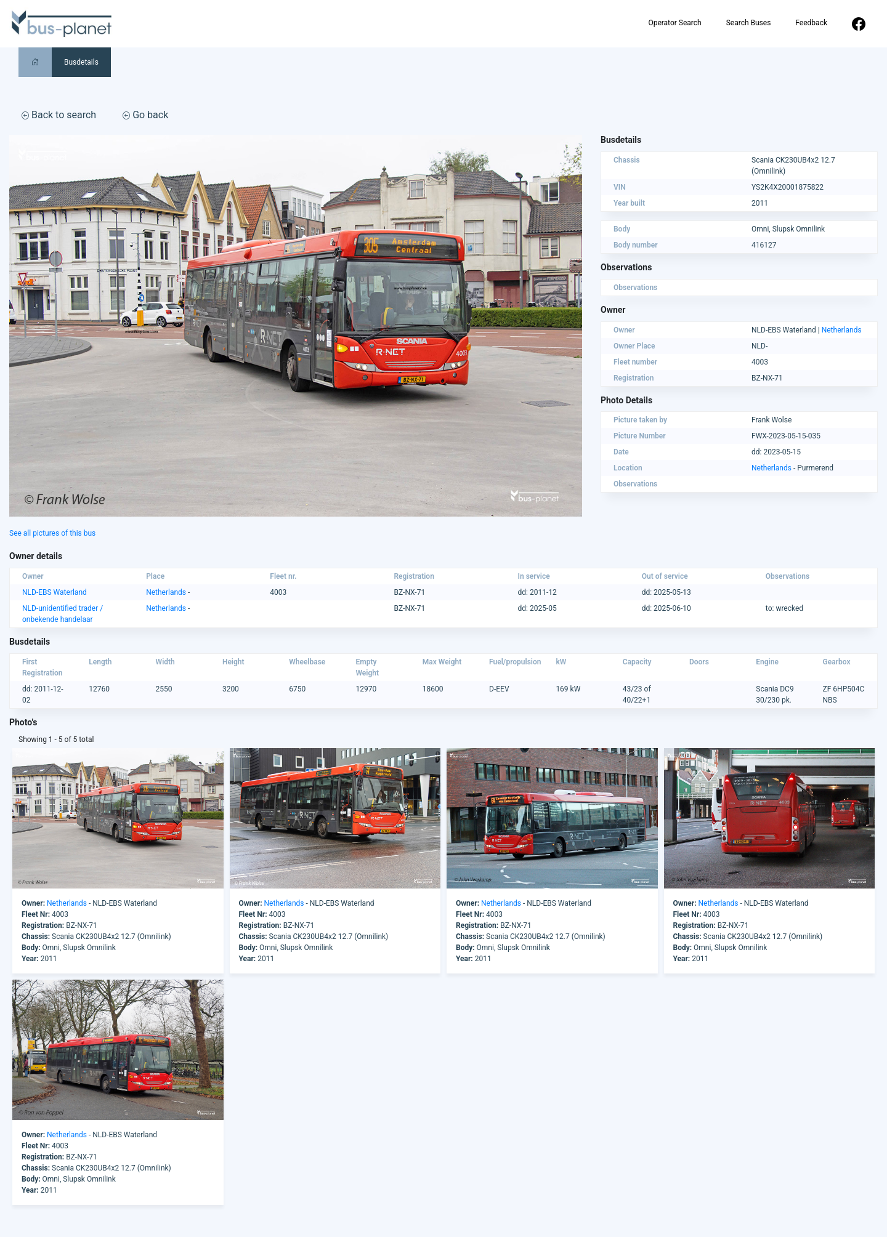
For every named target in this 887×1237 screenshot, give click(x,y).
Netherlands (842, 330)
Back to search (59, 115)
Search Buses (748, 22)
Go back (145, 115)
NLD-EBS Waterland (54, 592)
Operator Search (674, 22)
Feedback (811, 22)
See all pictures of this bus (52, 533)
